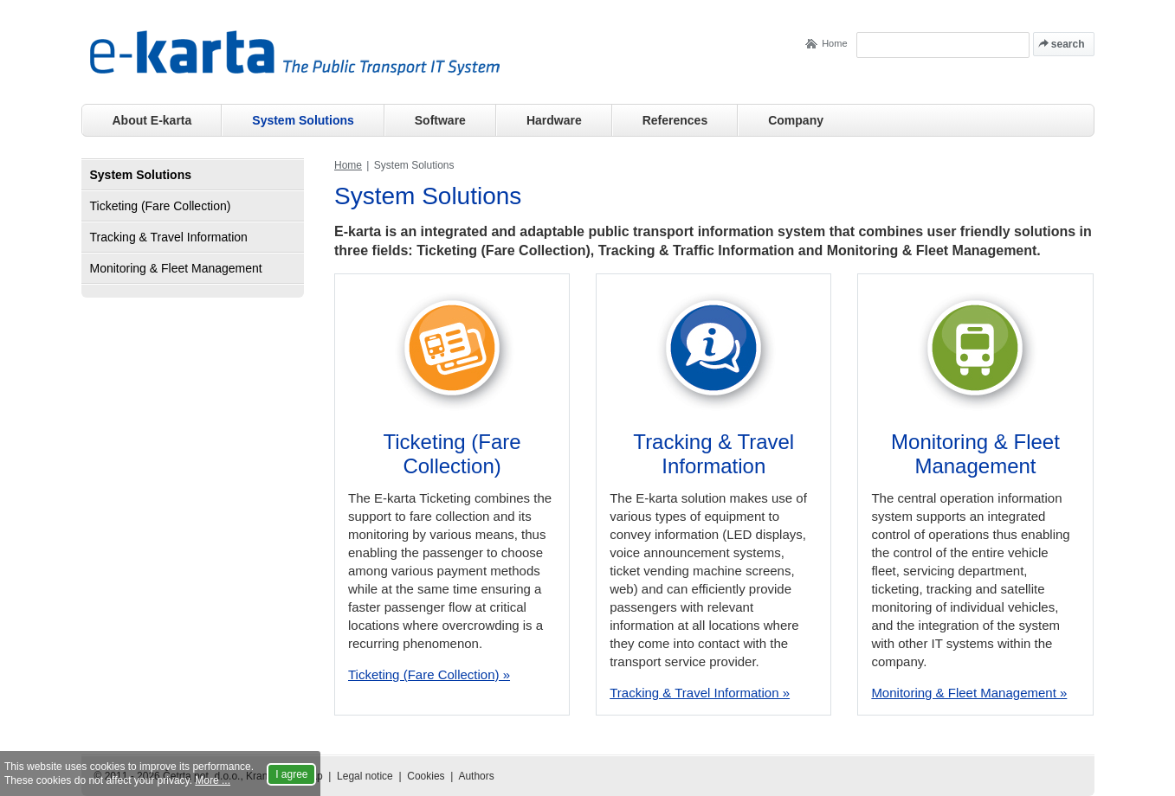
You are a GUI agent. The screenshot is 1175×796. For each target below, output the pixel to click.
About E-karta (152, 120)
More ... (212, 780)
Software (440, 120)
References (675, 120)
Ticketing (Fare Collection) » (429, 674)
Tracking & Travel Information (713, 454)
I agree (291, 774)
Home (834, 43)
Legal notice (365, 776)
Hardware (554, 120)
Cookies (425, 776)
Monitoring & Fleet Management (975, 454)
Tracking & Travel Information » (700, 692)
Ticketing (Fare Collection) (452, 454)
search (1068, 44)
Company (795, 120)
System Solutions (302, 120)
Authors (476, 776)
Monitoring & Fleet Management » (969, 692)
